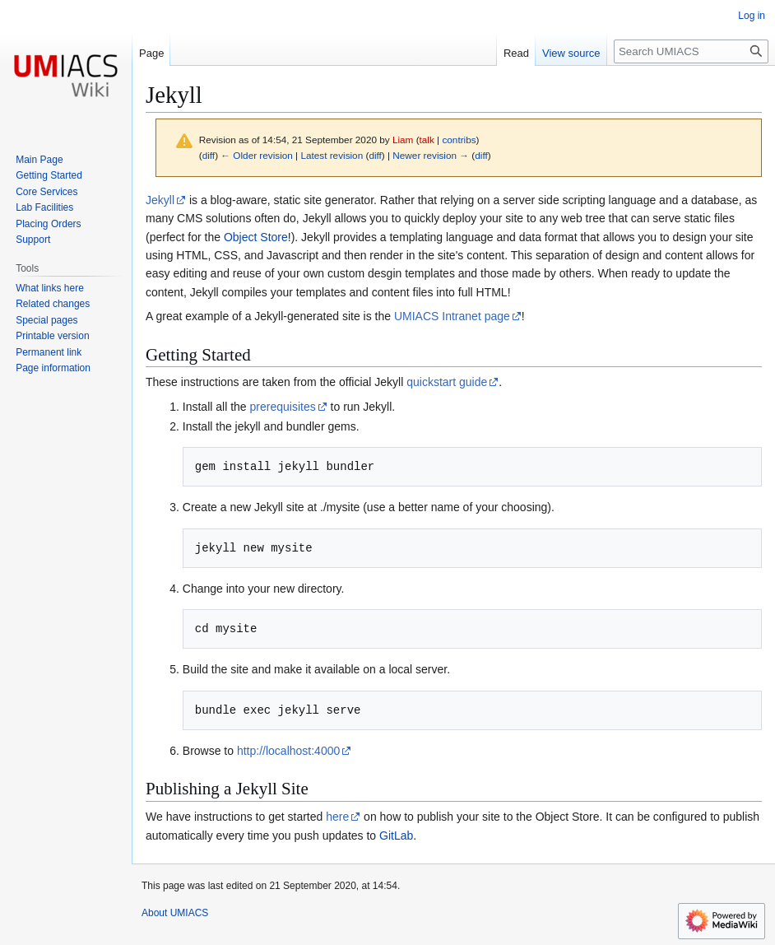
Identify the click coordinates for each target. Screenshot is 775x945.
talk (427, 139)
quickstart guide (446, 382)
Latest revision (331, 155)
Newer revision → (430, 155)
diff (208, 155)
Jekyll (160, 200)
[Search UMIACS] (691, 51)
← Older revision (256, 155)
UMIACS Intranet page (452, 316)
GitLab (396, 835)
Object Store (256, 237)
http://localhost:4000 (288, 750)
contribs (459, 139)
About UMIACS (175, 913)
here (337, 816)
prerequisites (283, 406)
